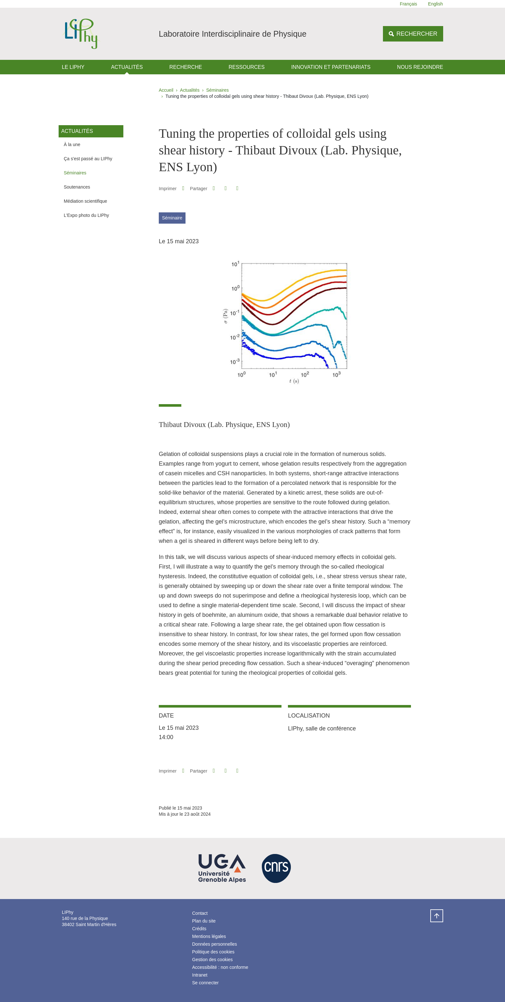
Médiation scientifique (85, 201)
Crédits (199, 928)
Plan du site (204, 920)
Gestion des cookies (212, 959)
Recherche (185, 67)
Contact (200, 913)
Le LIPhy (73, 67)
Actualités (127, 67)
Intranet (199, 975)
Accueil (166, 90)
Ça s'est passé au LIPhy (88, 158)
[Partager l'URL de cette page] (237, 188)
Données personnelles (214, 944)
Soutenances (77, 187)
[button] (214, 188)
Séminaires (217, 90)
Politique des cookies (213, 951)
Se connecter (205, 982)
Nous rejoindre (420, 67)
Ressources (247, 67)
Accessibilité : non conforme (220, 967)
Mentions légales (209, 936)
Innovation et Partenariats (330, 67)
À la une (72, 144)
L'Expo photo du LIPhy (86, 215)
